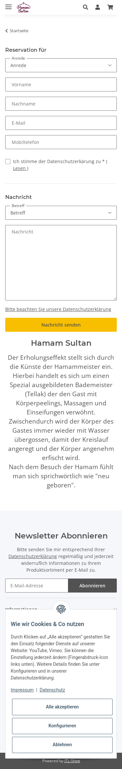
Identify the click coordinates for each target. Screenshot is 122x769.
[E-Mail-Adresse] (36, 586)
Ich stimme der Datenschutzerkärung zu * (60, 164)
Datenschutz (52, 689)
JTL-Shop (72, 760)
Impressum (22, 689)
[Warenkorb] (110, 7)
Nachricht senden (61, 325)
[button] (87, 7)
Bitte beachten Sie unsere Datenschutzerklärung (58, 309)
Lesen (20, 168)
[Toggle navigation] (8, 4)
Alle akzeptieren (62, 706)
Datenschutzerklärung (32, 556)
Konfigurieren (62, 725)
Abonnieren (92, 585)
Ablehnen (62, 744)
